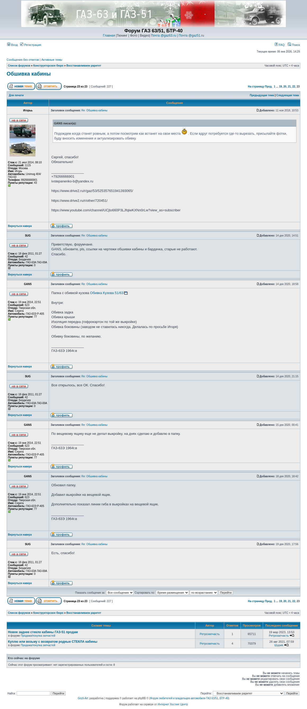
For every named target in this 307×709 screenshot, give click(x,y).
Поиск (294, 44)
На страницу (256, 86)
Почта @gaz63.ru (163, 35)
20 (284, 86)
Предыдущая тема (262, 95)
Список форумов (19, 65)
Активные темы (51, 59)
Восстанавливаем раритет (83, 65)
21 (289, 86)
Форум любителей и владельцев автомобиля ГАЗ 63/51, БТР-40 (189, 698)
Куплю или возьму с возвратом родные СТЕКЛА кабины (52, 642)
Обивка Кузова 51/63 (106, 293)
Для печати (16, 95)
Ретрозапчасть (210, 634)
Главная (109, 35)
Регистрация (30, 44)
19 (280, 86)
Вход (12, 44)
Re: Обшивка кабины (94, 110)
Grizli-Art (83, 698)
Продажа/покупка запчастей (38, 635)
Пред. (268, 86)
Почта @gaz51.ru (191, 35)
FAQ (280, 44)
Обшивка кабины (29, 74)
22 (293, 86)
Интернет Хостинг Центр (173, 704)
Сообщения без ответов (23, 59)
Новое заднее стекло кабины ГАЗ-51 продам (43, 632)
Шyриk (278, 645)
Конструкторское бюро (48, 65)
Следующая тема (287, 95)
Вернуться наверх (20, 226)
